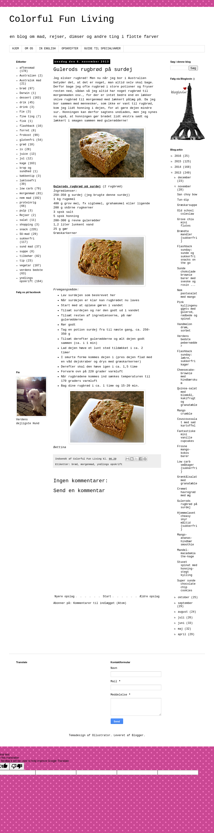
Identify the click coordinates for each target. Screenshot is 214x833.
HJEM (15, 48)
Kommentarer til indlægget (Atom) (99, 603)
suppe (24, 251)
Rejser (24, 215)
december (184, 177)
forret (24, 130)
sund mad (26, 246)
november (184, 186)
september (185, 603)
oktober (184, 597)
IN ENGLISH (47, 48)
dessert (25, 97)
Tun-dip (183, 200)
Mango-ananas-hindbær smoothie (185, 539)
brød (75, 464)
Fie (22, 111)
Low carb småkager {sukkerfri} (187, 466)
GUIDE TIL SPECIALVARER (102, 48)
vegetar (25, 265)
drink (24, 107)
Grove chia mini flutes (185, 223)
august (183, 612)
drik (23, 102)
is (21, 149)
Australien (28, 75)
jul (22, 158)
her (113, 295)
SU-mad (24, 234)
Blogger (137, 735)
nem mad (25, 198)
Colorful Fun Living (61, 19)
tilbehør (26, 256)
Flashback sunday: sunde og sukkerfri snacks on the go (186, 255)
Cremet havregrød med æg (186, 492)
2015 (179, 161)
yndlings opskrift (109, 464)
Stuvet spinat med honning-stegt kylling (187, 569)
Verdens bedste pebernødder (187, 341)
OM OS (29, 48)
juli (182, 617)
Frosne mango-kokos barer (184, 451)
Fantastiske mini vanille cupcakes (186, 436)
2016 (179, 156)
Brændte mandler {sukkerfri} (187, 236)
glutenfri (27, 140)
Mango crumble (184, 412)
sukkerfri (27, 238)
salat (24, 220)
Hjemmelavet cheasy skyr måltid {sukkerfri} (187, 521)
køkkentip (27, 176)
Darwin (24, 93)
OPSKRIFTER (70, 48)
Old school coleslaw (185, 212)
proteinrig (28, 202)
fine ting (27, 116)
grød (23, 144)
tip (22, 260)
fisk (23, 121)
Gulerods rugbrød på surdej (187, 504)
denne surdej (117, 195)
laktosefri (28, 180)
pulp (23, 210)
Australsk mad (30, 80)
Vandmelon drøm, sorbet (184, 328)
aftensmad (27, 68)
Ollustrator (101, 735)
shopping (26, 224)
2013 (179, 172)
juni (182, 623)
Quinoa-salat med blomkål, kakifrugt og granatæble (187, 397)
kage (23, 163)
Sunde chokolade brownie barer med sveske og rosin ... (186, 277)
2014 (179, 167)
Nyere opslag (64, 596)
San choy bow (187, 194)
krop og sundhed (25, 169)
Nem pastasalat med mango (187, 294)
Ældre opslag (149, 596)
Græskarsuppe (187, 205)
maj (181, 629)
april (183, 634)
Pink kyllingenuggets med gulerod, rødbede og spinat (187, 310)
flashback (27, 126)
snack (24, 229)
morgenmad (87, 464)
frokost (25, 135)
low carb (26, 188)
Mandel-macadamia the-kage (186, 553)
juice (24, 154)
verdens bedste (31, 270)
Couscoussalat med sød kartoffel (187, 422)
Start (107, 596)
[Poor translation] (16, 766)
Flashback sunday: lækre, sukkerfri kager (186, 358)
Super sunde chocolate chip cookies (186, 585)
